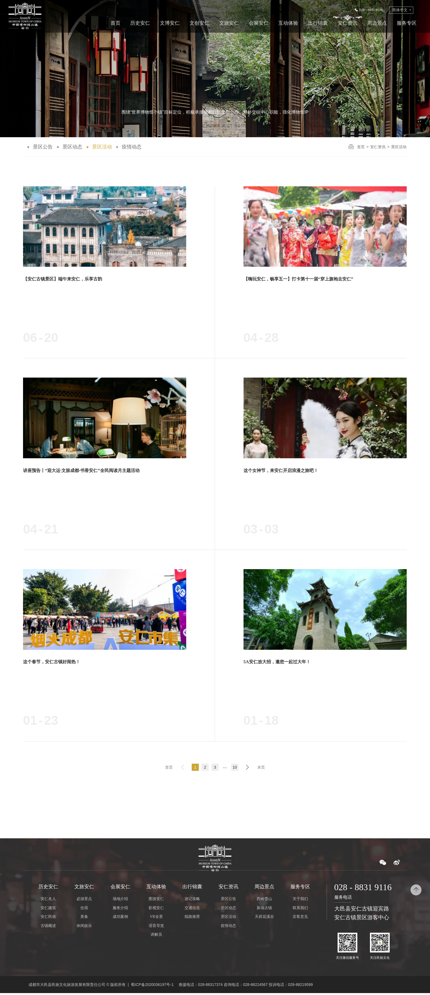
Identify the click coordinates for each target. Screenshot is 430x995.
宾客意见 (300, 919)
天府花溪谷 (264, 919)
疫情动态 (132, 147)
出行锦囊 (318, 23)
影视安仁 (156, 910)
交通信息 (192, 910)
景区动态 (72, 147)
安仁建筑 (48, 910)
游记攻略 (192, 901)
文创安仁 (199, 23)
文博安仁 (170, 23)
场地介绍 (120, 901)
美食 (84, 919)
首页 (115, 23)
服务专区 (407, 23)
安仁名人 (48, 901)
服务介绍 (120, 910)
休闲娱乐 (84, 927)
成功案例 (120, 919)
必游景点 (84, 901)
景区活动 (102, 147)
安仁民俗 (48, 919)
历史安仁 (140, 23)
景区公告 (43, 147)
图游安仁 (156, 901)
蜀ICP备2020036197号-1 (152, 986)
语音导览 (156, 927)
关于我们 (300, 901)
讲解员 (156, 936)
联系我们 (300, 910)
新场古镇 (264, 910)
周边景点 (377, 23)
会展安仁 (258, 23)
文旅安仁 (229, 23)
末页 (261, 768)
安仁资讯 (347, 23)
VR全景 (156, 919)
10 (235, 768)
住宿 (84, 910)
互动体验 (288, 23)
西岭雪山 (264, 901)
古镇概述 (48, 927)
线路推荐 (192, 919)
